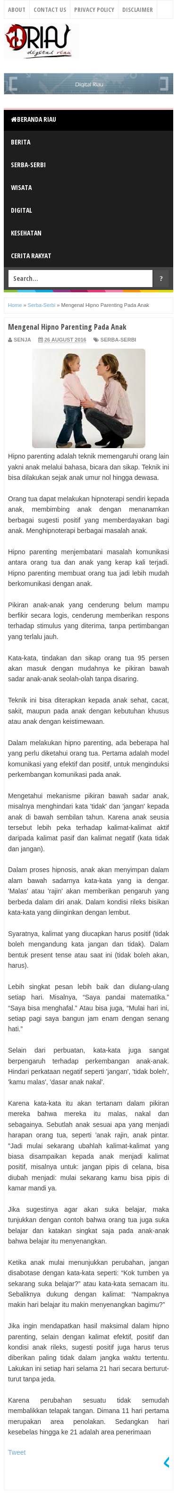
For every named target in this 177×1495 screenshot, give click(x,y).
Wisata (21, 187)
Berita (20, 141)
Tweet (16, 1452)
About (16, 9)
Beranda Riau (33, 119)
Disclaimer (137, 9)
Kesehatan (26, 232)
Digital (21, 210)
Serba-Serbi (28, 164)
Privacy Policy (94, 9)
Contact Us (50, 9)
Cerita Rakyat (31, 255)
